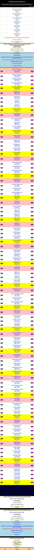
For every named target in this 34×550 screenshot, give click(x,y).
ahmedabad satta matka (9, 493)
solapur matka (22, 486)
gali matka (20, 485)
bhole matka (19, 488)
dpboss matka (19, 495)
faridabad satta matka (29, 491)
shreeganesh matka (26, 486)
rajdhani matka (13, 487)
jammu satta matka (21, 493)
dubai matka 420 (26, 494)
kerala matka (2, 485)
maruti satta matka (4, 490)
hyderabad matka (30, 487)
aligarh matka (26, 487)
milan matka (2, 487)
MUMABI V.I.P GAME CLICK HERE (17, 41)
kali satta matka (8, 489)
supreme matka (3, 488)
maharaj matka (6, 486)
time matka (28, 485)
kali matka (13, 485)
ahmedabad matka (7, 488)
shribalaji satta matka (12, 489)
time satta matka (28, 489)
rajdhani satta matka (8, 492)
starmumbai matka (22, 487)
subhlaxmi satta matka (23, 489)
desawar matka (18, 486)
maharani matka (14, 486)
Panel (32, 71)
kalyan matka (23, 488)
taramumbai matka (31, 486)
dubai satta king (11, 494)
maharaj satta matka (9, 490)
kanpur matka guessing (11, 495)
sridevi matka (10, 485)
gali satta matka (18, 489)
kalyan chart (26, 495)
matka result (16, 495)
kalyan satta (23, 495)
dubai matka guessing (16, 494)
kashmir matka (31, 488)
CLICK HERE (17, 507)
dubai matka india (21, 494)
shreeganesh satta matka (5, 491)
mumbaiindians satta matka (17, 491)
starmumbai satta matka (20, 492)
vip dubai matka (30, 494)
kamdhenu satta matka (15, 493)
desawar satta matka (26, 490)
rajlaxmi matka (17, 487)
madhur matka (10, 486)
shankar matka (6, 485)
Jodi (1, 71)
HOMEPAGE (17, 546)
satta (8, 494)
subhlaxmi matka (24, 485)
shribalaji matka (17, 485)
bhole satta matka (26, 493)
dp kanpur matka (30, 495)
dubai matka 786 (6, 495)
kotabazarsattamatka (4, 494)
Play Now (17, 94)
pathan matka (31, 485)
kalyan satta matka (30, 493)
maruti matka (1, 486)
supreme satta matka (3, 493)
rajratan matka (9, 487)
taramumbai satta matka (11, 491)
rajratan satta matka (2, 492)
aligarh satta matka (25, 492)
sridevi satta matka (3, 489)
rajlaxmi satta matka (13, 492)
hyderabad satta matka (31, 492)
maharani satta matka (20, 490)
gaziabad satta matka (24, 491)
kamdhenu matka (12, 488)
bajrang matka (27, 488)
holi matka (5, 487)
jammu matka (16, 488)
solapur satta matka (31, 490)
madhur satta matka (14, 490)
